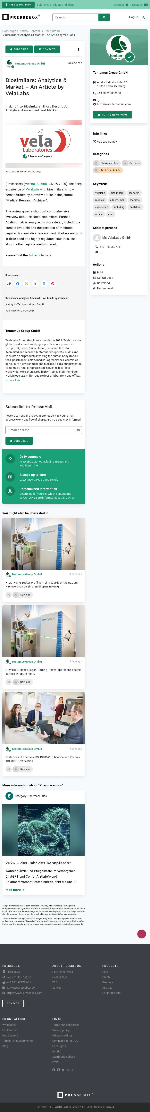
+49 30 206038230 (109, 93)
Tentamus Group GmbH (30, 63)
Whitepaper (9, 1024)
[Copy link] (9, 283)
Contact (47, 49)
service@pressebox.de (72, 924)
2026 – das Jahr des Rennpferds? (38, 863)
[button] (43, 146)
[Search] (104, 17)
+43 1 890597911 (111, 246)
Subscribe (19, 49)
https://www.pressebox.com (24, 993)
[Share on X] (26, 283)
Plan (105, 971)
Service (56, 987)
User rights (59, 1046)
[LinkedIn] (58, 1070)
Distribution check (63, 1056)
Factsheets (9, 1030)
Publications (10, 1035)
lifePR (56, 1062)
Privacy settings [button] (62, 1035)
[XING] (72, 1070)
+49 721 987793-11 (18, 982)
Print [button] (100, 272)
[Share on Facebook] (17, 283)
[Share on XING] (35, 283)
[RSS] (63, 1070)
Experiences (59, 977)
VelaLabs (32, 189)
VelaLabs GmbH (107, 141)
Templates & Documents (17, 1040)
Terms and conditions (65, 1024)
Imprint (57, 1051)
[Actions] (78, 49)
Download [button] (103, 283)
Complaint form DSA (65, 1040)
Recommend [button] (105, 288)
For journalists (111, 993)
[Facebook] (53, 1070)
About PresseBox (66, 965)
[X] (67, 1070)
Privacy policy (61, 1030)
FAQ (55, 982)
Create (106, 977)
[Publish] (141, 934)
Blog (5, 1046)
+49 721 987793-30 (18, 977)
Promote (107, 982)
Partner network (62, 971)
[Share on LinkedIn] (44, 283)
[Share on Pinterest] (53, 283)
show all (12, 380)
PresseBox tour (18, 4)
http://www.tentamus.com (114, 104)
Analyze (107, 987)
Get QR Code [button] (105, 277)
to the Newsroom (112, 114)
